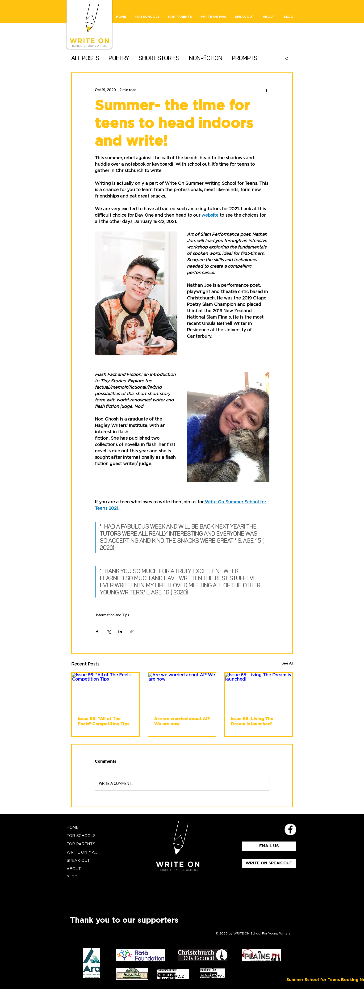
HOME (73, 827)
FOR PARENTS (81, 844)
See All (287, 663)
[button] (287, 58)
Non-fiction (205, 58)
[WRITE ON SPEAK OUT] (269, 863)
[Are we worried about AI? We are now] (182, 692)
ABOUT (74, 869)
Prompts (244, 58)
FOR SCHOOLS (81, 836)
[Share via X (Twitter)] (108, 631)
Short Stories (158, 58)
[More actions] (266, 90)
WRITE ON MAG (82, 852)
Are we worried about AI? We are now (182, 721)
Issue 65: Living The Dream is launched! (252, 721)
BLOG (72, 877)
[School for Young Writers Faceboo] (290, 829)
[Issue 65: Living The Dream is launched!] (258, 692)
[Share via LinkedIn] (120, 631)
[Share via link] (132, 631)
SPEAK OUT (78, 861)
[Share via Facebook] (97, 631)
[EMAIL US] (269, 846)
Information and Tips (112, 615)
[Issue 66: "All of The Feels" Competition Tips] (105, 692)
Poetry (119, 58)
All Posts (85, 58)
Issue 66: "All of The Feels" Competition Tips (103, 721)
